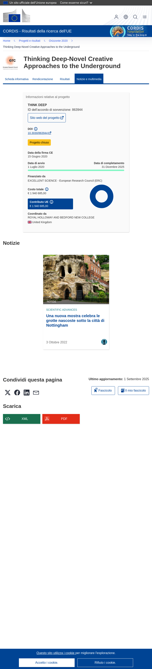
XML (25, 413)
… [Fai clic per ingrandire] (10, 41)
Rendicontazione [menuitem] (42, 74)
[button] (125, 17)
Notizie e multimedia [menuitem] (89, 74)
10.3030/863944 (38, 127)
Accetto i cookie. (46, 662)
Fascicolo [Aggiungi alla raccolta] (103, 385)
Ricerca (135, 17)
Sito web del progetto (45, 113)
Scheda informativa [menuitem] (17, 74)
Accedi (116, 17)
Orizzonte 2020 (29, 41)
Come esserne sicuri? (76, 2)
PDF (64, 413)
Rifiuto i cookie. (105, 662)
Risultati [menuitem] (65, 74)
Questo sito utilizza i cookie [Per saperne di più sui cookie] (55, 653)
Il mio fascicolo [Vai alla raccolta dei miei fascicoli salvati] (133, 385)
